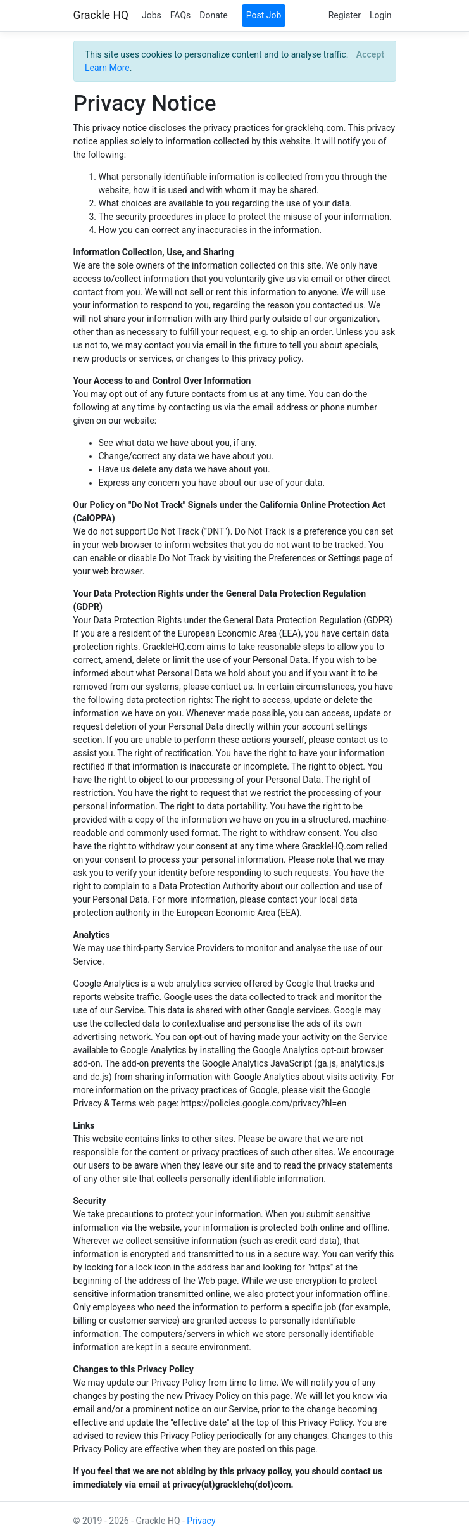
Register (344, 15)
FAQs (180, 15)
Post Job (264, 15)
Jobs (151, 15)
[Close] (370, 54)
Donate (213, 15)
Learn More (107, 68)
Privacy (201, 1521)
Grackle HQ (100, 15)
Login (381, 15)
